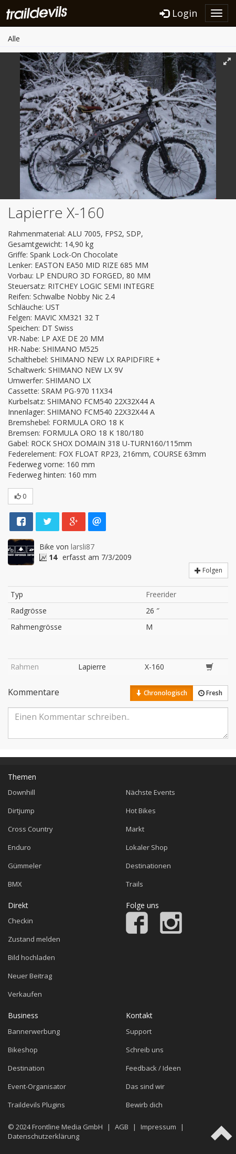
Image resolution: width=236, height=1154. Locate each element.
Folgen (208, 570)
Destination (26, 1068)
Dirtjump (21, 810)
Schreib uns (145, 1049)
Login (178, 13)
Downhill (21, 792)
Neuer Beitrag (30, 975)
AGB (121, 1126)
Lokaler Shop (147, 847)
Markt (135, 829)
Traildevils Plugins (36, 1104)
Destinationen (148, 865)
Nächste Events (150, 792)
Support (139, 1031)
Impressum (158, 1126)
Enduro (19, 847)
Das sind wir (145, 1086)
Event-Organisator (37, 1086)
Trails (134, 884)
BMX (15, 884)
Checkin (20, 920)
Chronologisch (161, 692)
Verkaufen (25, 994)
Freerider (161, 594)
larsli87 (82, 547)
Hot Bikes (141, 810)
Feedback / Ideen (153, 1068)
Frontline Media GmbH (67, 1126)
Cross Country (30, 829)
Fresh (210, 692)
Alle (14, 39)
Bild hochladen (31, 957)
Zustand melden (34, 939)
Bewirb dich (144, 1104)
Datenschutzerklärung (43, 1136)
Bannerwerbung (34, 1031)
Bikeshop (23, 1049)
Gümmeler (24, 865)
